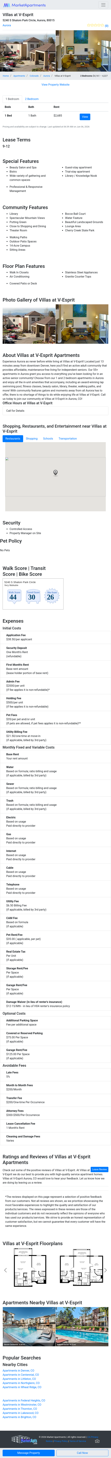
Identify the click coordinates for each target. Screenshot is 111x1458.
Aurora (7, 25)
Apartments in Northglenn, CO (21, 1383)
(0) (106, 25)
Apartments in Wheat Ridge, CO (22, 1387)
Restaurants (12, 438)
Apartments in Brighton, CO (19, 1417)
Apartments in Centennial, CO (21, 1374)
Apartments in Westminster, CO (22, 1404)
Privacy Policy (61, 1441)
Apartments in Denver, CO (18, 1370)
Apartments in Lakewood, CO (20, 1413)
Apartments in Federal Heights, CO (24, 1400)
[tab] (12, 99)
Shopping (32, 438)
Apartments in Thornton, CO (20, 1408)
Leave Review (99, 1169)
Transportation (68, 438)
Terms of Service (77, 1441)
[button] (82, 1453)
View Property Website (55, 84)
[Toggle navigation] (103, 4)
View (85, 116)
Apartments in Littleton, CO (19, 1379)
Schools (48, 438)
